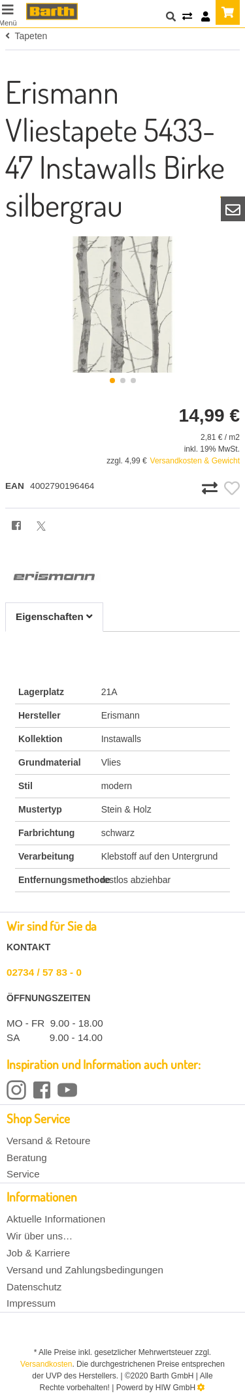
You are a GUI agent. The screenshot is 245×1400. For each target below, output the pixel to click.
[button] (112, 380)
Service (23, 1173)
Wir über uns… (40, 1235)
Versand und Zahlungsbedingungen (85, 1269)
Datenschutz (34, 1286)
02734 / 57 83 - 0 (44, 972)
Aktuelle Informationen (56, 1218)
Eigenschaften (54, 616)
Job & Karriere (38, 1252)
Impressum (31, 1303)
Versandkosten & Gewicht (195, 460)
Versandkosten (46, 1364)
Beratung (27, 1157)
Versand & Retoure (48, 1140)
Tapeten (26, 36)
